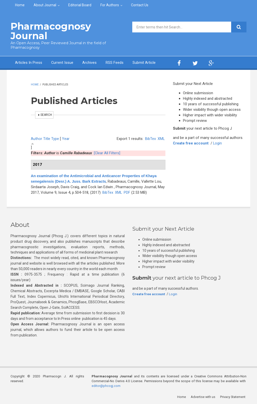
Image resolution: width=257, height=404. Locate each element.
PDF (127, 192)
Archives (90, 62)
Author (36, 138)
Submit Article (144, 62)
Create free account (191, 143)
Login (218, 143)
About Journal (45, 5)
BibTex (150, 138)
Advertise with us (203, 396)
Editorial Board (79, 5)
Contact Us (139, 5)
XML (161, 138)
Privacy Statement (233, 396)
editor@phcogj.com (106, 385)
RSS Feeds (115, 62)
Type (55, 138)
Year (66, 138)
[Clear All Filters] (107, 152)
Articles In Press (28, 62)
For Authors (109, 5)
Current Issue (62, 62)
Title (46, 138)
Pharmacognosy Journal (49, 31)
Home (20, 5)
